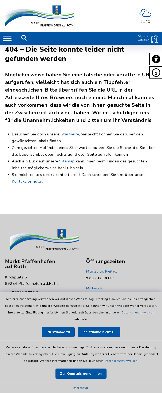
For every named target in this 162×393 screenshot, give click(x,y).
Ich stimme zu (58, 332)
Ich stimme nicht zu (99, 332)
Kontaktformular (27, 181)
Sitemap (67, 161)
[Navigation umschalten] (7, 38)
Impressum (81, 388)
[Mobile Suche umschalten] (24, 38)
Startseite (70, 134)
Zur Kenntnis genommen (81, 373)
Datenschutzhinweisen (138, 313)
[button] (155, 59)
